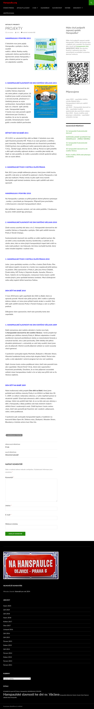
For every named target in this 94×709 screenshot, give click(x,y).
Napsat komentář (29, 32)
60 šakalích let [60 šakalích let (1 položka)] (7, 691)
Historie (67, 8)
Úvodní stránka (8, 8)
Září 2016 (6, 633)
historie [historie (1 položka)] (74, 695)
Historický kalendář (31, 453)
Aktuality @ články (23, 8)
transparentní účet (82, 46)
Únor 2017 (7, 625)
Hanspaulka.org (10, 2)
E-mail (8, 515)
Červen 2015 (7, 641)
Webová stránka (11, 524)
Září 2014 (6, 649)
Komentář (9, 477)
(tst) (17, 32)
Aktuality (8, 24)
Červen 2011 (7, 665)
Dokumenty (77, 8)
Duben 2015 (7, 645)
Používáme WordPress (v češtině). (13, 706)
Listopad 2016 (8, 629)
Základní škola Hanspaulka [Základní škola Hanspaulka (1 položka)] (10, 697)
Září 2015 (6, 637)
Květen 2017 (7, 621)
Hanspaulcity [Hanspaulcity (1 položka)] (23, 691)
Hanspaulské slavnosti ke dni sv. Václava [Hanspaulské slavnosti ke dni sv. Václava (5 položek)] (31, 694)
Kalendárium (45, 8)
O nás (34, 8)
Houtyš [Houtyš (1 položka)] (78, 695)
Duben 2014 (7, 657)
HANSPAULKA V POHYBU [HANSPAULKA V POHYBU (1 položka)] (34, 691)
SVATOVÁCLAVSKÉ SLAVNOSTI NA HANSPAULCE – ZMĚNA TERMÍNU (78, 138)
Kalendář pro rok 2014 (22, 591)
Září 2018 (6, 614)
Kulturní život (57, 8)
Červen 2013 (7, 661)
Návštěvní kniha (8, 13)
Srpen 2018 (7, 618)
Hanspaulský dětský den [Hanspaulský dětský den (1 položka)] (66, 695)
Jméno (8, 505)
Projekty (16, 24)
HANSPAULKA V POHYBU (14, 435)
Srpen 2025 (7, 606)
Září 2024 (6, 610)
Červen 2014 (7, 653)
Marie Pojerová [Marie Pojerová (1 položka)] (85, 695)
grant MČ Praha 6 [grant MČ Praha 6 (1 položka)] (15, 691)
